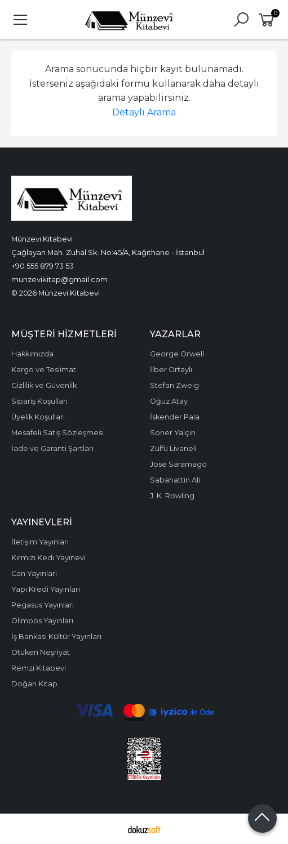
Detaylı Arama (144, 112)
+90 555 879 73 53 (42, 265)
